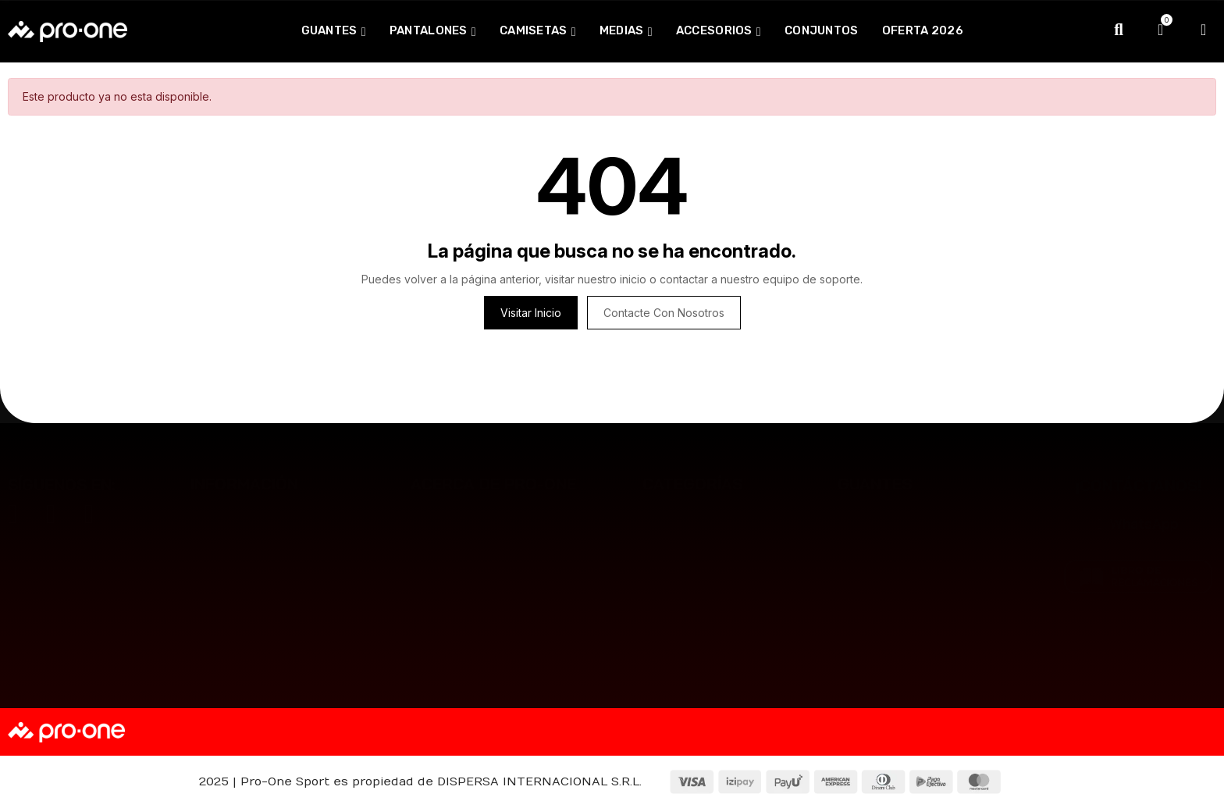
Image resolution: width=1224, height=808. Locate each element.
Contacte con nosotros (663, 312)
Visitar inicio (530, 312)
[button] (1138, 523)
